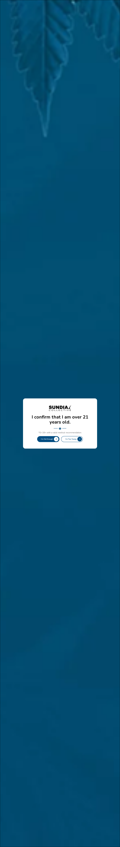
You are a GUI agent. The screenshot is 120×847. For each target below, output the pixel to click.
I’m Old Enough (47, 439)
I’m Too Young (70, 439)
